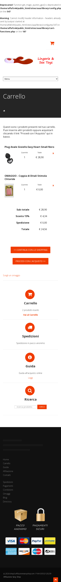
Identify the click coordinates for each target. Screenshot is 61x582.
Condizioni (8, 489)
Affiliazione (8, 471)
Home (6, 459)
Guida (6, 467)
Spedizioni (8, 482)
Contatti (7, 475)
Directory (7, 501)
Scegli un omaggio (11, 275)
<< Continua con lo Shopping (30, 249)
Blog (5, 497)
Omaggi (6, 493)
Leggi (30, 377)
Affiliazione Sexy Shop (12, 577)
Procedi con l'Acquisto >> (30, 261)
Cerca (42, 407)
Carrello (6, 463)
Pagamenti (8, 485)
